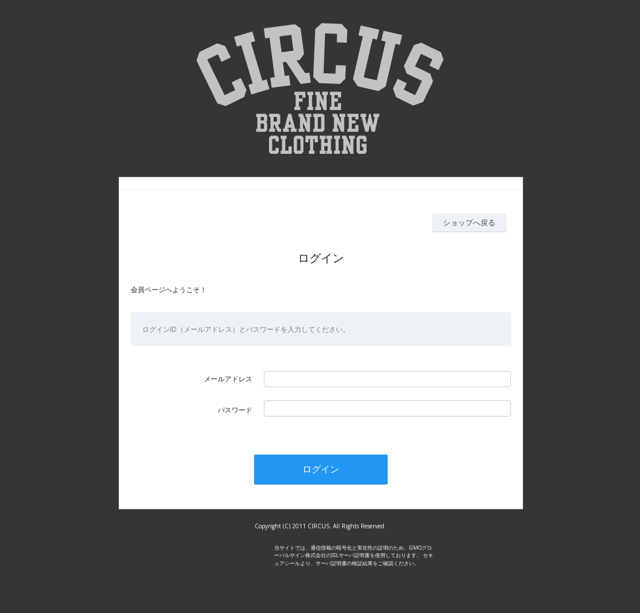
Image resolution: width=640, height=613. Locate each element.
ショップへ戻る (469, 222)
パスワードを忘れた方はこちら (312, 424)
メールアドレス (228, 379)
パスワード (235, 410)
